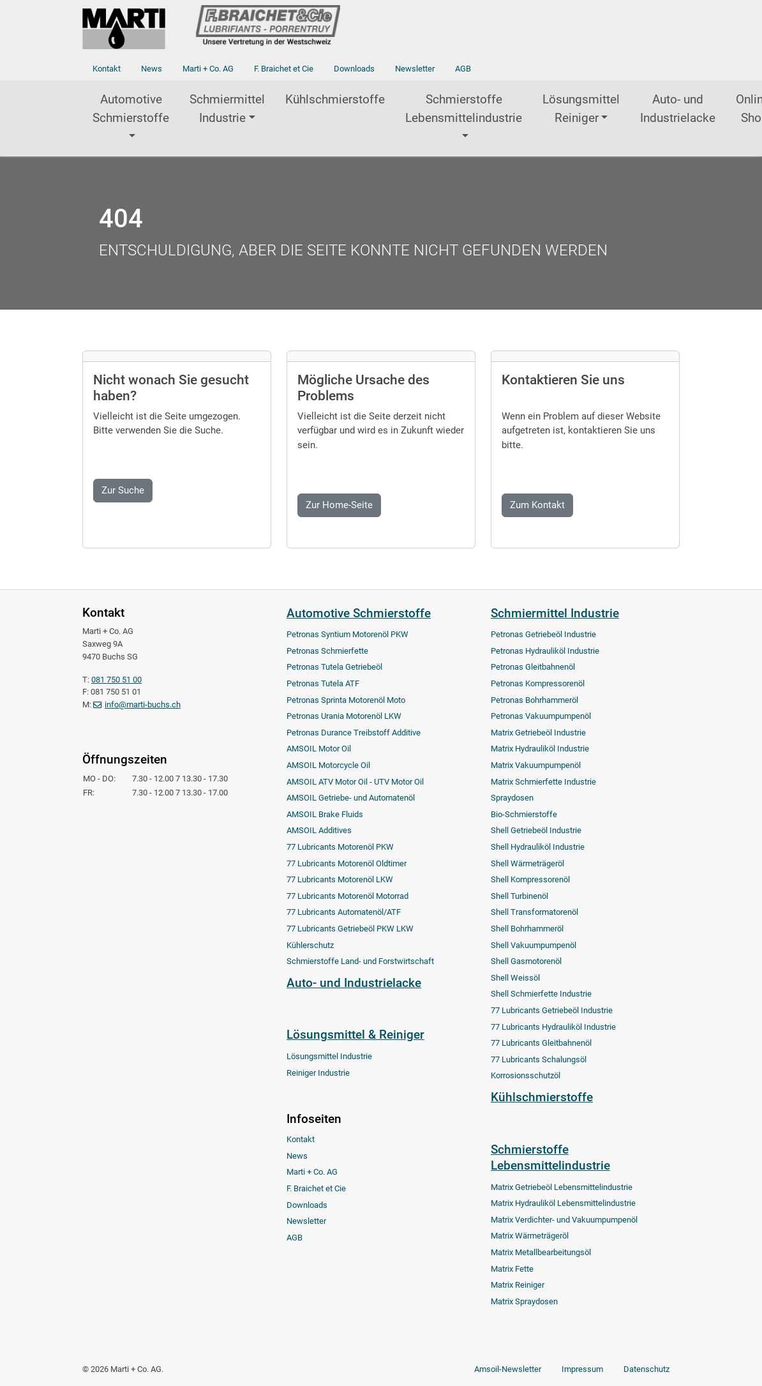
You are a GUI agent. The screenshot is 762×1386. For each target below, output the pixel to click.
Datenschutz (646, 1369)
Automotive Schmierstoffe (131, 108)
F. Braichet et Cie (283, 68)
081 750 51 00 (116, 679)
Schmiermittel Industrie (227, 108)
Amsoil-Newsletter (507, 1369)
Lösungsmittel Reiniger (581, 108)
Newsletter (415, 68)
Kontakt (107, 68)
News (151, 68)
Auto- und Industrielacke (677, 108)
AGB (463, 68)
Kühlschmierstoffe (335, 99)
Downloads (354, 68)
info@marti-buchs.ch (143, 704)
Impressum (582, 1369)
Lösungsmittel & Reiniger (355, 1034)
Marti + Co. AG (208, 68)
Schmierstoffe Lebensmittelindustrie (463, 108)
